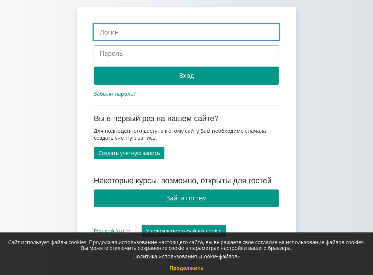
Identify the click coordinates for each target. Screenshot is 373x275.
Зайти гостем (186, 198)
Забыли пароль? (115, 93)
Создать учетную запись (129, 153)
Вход (186, 75)
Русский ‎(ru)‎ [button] (109, 230)
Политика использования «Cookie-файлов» (186, 256)
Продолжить (186, 267)
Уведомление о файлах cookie (183, 230)
